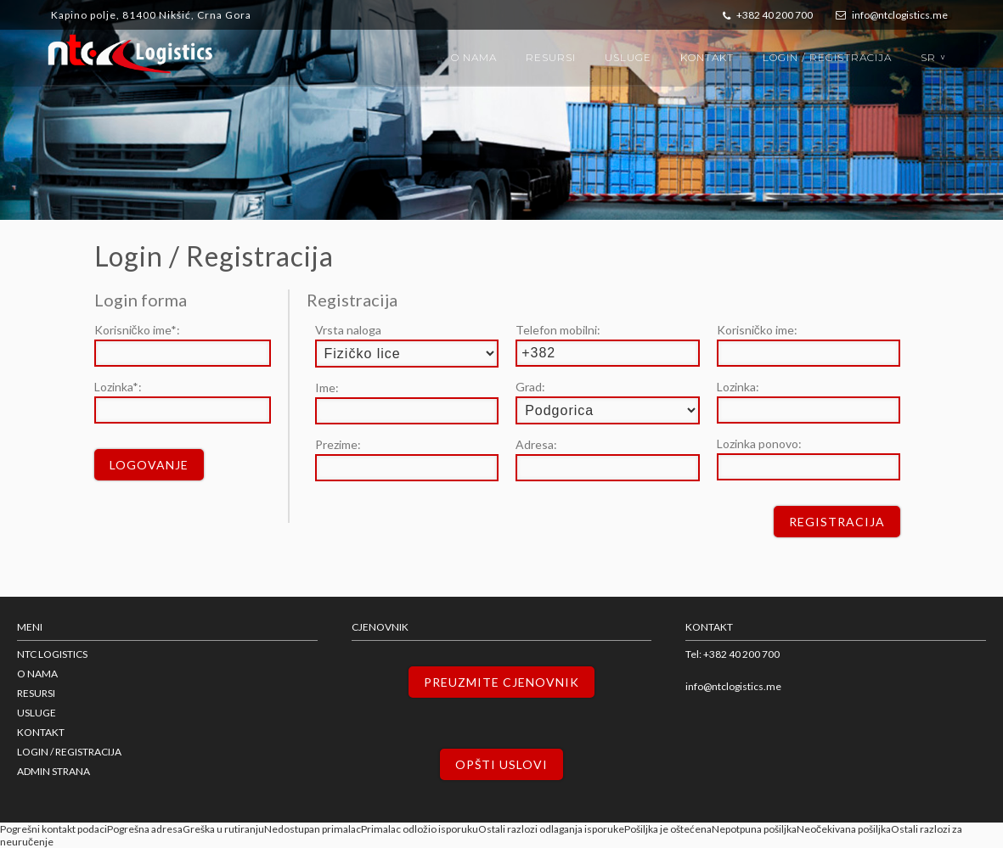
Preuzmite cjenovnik (501, 682)
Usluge (628, 57)
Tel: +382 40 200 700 (732, 654)
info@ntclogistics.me (892, 14)
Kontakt (707, 57)
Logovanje (149, 465)
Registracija (837, 521)
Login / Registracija (827, 57)
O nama (474, 57)
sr (935, 57)
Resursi (551, 57)
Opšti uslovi (501, 764)
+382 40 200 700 (768, 14)
